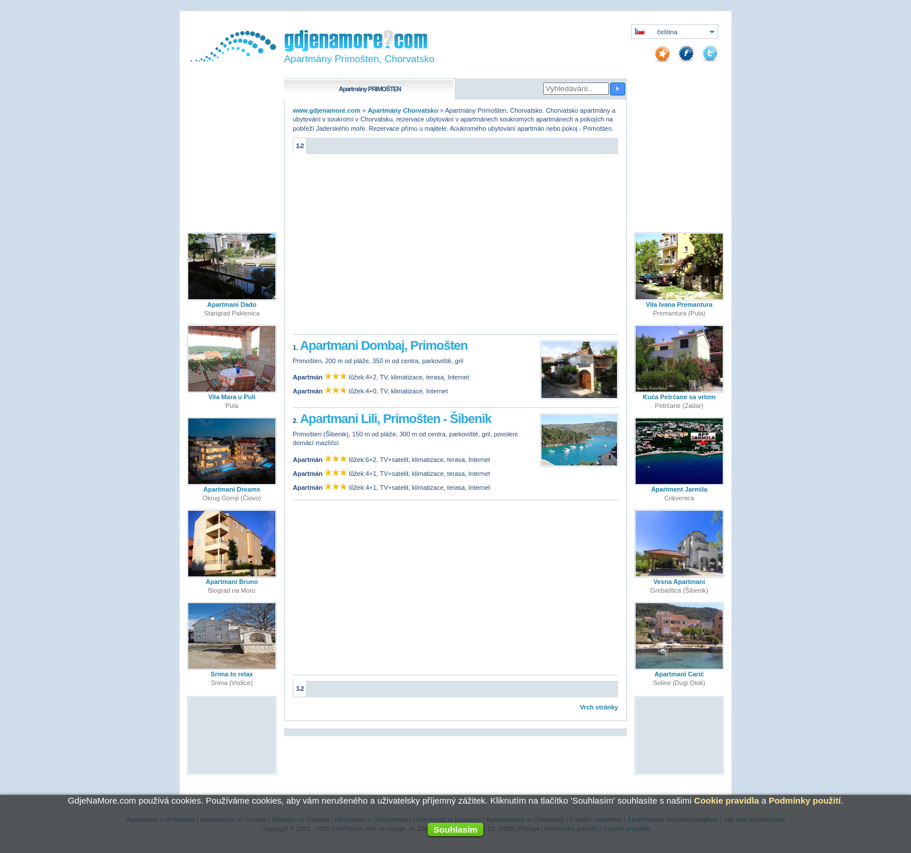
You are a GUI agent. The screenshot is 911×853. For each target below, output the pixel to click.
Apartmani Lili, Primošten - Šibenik (395, 418)
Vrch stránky (599, 707)
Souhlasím (455, 829)
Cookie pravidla (726, 800)
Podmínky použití (805, 800)
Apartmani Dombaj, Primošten (383, 345)
